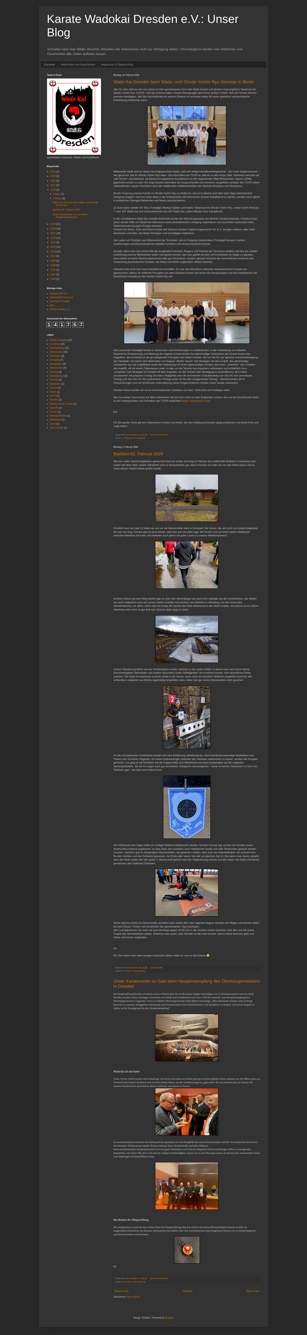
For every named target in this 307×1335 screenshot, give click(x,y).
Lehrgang (126, 438)
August (57, 194)
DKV (52, 305)
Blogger (169, 1317)
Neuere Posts (121, 1291)
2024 (53, 171)
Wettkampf (55, 419)
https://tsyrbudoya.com (196, 400)
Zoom (53, 423)
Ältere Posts (253, 1291)
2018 (53, 228)
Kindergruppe (57, 375)
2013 (53, 251)
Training (54, 372)
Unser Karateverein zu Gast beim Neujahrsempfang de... (70, 216)
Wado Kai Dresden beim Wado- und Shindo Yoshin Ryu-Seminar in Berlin (183, 81)
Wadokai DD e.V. (59, 293)
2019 (53, 224)
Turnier (53, 411)
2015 (53, 242)
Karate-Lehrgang (58, 340)
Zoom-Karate (56, 427)
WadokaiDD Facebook (61, 297)
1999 (53, 265)
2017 (53, 233)
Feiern (53, 392)
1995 (53, 269)
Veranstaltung (138, 438)
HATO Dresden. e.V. (60, 309)
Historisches (56, 352)
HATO (53, 395)
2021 (53, 185)
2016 (53, 238)
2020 (53, 189)
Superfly (54, 407)
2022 (53, 180)
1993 (53, 279)
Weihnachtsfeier (58, 415)
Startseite (49, 64)
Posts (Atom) (133, 1296)
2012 (53, 256)
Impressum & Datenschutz (117, 64)
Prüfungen (55, 356)
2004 (53, 260)
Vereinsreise (56, 367)
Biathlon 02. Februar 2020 (138, 453)
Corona (53, 387)
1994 (53, 274)
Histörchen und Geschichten (78, 64)
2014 (53, 247)
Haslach (54, 399)
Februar (57, 198)
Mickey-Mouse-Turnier (61, 403)
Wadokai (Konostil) (59, 301)
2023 (53, 176)
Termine (54, 379)
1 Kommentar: (157, 967)
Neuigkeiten (56, 364)
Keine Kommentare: (159, 434)
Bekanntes (55, 384)
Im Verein (126, 971)
